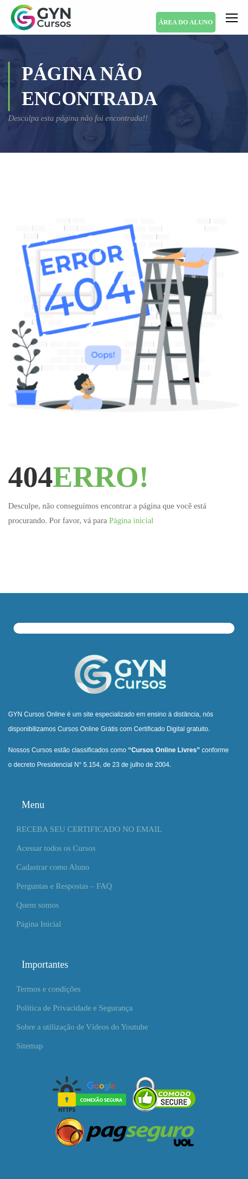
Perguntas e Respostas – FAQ (64, 886)
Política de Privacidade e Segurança (74, 1008)
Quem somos (37, 905)
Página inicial (131, 520)
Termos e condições (48, 989)
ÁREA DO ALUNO (186, 22)
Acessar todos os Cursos (55, 848)
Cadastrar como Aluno (52, 867)
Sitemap (29, 1045)
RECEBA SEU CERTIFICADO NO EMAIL (89, 829)
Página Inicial (38, 924)
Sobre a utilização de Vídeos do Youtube (82, 1026)
